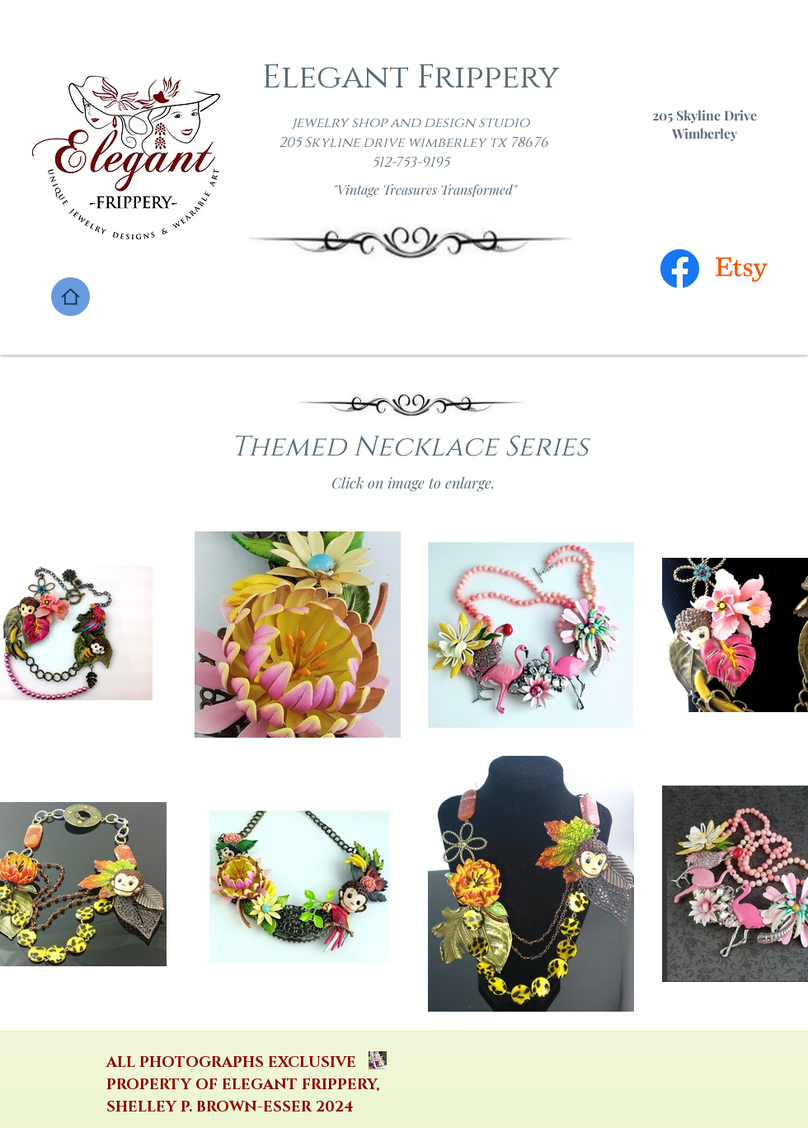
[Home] (70, 296)
